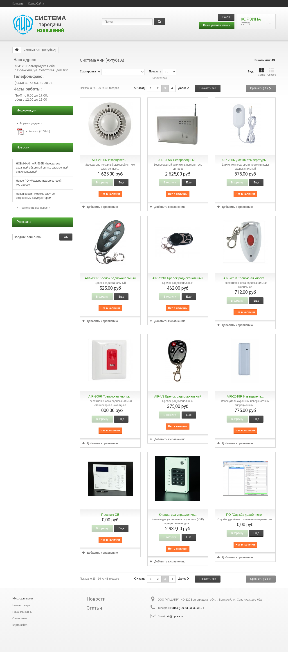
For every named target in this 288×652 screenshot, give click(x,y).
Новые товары (21, 605)
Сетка (261, 72)
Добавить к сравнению (102, 206)
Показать (155, 71)
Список (271, 72)
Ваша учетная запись (216, 25)
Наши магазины (22, 611)
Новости (96, 599)
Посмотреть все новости (35, 207)
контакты (18, 3)
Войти (226, 17)
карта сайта (36, 3)
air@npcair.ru (175, 616)
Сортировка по (90, 71)
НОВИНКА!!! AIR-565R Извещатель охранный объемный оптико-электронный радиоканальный (42, 167)
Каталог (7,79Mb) (39, 131)
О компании (19, 618)
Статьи (94, 608)
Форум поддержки (31, 123)
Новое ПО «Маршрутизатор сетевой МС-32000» (38, 182)
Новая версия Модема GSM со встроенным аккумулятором (35, 195)
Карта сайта (19, 625)
